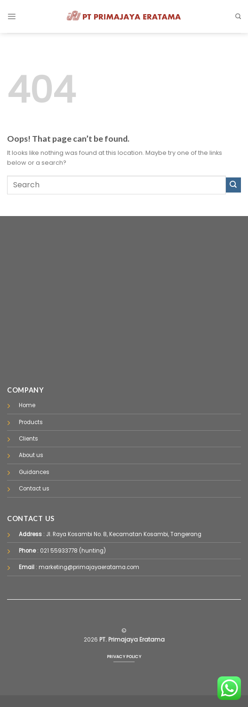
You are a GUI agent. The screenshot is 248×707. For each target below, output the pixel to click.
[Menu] (11, 16)
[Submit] (233, 185)
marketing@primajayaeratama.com (89, 567)
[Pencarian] (238, 16)
